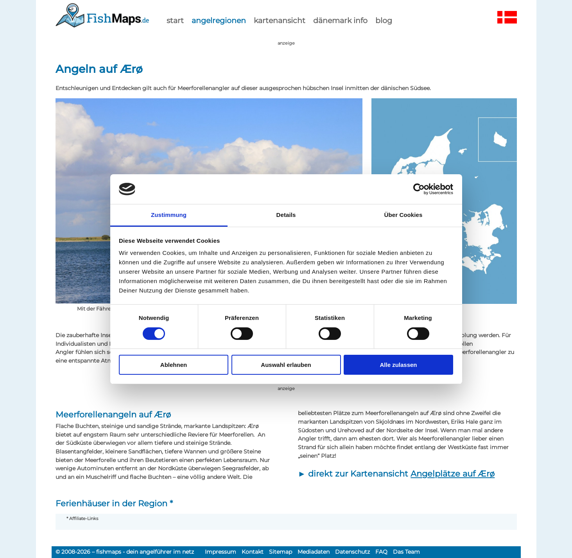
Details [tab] (286, 214)
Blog (383, 20)
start (175, 20)
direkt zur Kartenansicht (401, 474)
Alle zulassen (398, 364)
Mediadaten (314, 551)
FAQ (381, 551)
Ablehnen (173, 364)
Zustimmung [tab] (168, 214)
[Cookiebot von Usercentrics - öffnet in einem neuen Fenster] (419, 189)
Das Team (406, 551)
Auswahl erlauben (286, 364)
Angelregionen (219, 20)
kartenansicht (279, 20)
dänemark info (340, 20)
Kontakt (253, 551)
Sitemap (280, 551)
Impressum (220, 551)
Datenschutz (352, 551)
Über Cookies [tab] (403, 214)
